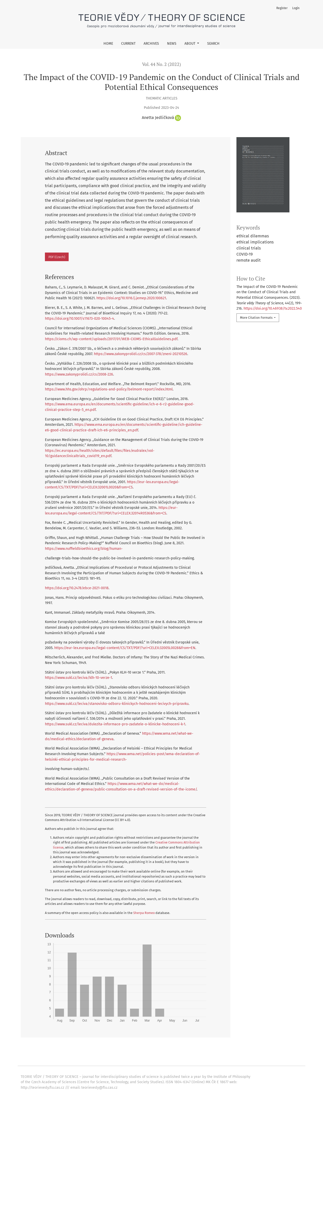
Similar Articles (40, 1050)
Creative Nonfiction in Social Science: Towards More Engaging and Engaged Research (126, 1080)
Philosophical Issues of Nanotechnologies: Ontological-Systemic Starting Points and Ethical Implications (154, 1064)
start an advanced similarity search (72, 1147)
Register (282, 8)
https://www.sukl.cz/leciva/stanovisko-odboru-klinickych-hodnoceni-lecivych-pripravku (117, 704)
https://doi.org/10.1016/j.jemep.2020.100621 (131, 298)
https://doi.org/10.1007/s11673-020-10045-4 (79, 318)
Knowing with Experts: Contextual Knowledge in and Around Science (113, 1124)
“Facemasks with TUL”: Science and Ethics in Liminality (122, 1075)
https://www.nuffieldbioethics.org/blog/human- (84, 549)
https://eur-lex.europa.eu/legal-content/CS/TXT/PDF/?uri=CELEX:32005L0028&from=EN (124, 648)
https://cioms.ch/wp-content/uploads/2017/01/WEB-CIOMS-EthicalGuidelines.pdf (111, 339)
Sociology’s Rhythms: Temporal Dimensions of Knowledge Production (104, 1086)
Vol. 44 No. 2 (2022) (161, 64)
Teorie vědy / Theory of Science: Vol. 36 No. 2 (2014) (114, 1118)
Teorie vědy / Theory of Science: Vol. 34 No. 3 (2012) (188, 1097)
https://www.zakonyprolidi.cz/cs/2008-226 (79, 374)
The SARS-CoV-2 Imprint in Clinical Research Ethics (93, 1058)
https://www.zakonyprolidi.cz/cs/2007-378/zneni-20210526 (140, 354)
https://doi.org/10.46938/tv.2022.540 (273, 308)
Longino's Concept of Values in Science (88, 1091)
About (190, 43)
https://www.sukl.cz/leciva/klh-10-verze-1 (78, 678)
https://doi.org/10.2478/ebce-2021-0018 (77, 588)
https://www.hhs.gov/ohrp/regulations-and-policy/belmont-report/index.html (109, 389)
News (171, 43)
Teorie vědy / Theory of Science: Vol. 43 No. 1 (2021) (164, 1091)
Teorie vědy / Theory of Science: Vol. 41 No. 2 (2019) (239, 1080)
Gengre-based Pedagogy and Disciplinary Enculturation (98, 1097)
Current (128, 43)
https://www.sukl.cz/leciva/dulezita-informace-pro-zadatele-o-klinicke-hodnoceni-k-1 (115, 724)
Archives (151, 43)
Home (108, 43)
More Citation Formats (256, 317)
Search (213, 43)
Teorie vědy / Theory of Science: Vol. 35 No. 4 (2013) (205, 1086)
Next (191, 1135)
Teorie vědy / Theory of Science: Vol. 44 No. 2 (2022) (211, 1075)
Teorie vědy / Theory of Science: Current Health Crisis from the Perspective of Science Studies (214, 1058)
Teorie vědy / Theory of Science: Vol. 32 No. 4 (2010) (212, 1124)
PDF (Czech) (56, 257)
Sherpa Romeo (144, 913)
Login (296, 8)
